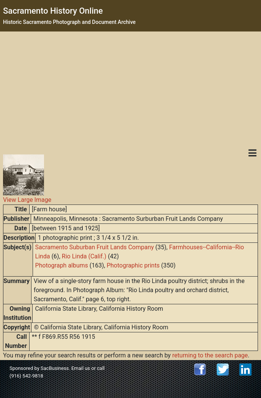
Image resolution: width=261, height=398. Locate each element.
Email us (80, 368)
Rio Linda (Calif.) (84, 256)
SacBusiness (55, 368)
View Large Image (27, 199)
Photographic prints (133, 265)
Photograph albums (61, 265)
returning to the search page (210, 355)
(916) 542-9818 (26, 376)
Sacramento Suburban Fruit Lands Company (94, 247)
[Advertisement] (131, 88)
